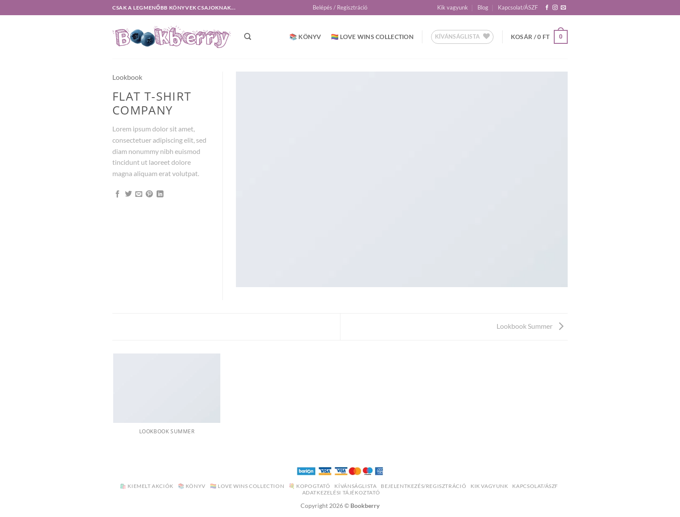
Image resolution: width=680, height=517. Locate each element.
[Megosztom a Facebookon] (117, 194)
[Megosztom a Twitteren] (128, 194)
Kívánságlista (355, 486)
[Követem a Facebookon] (546, 8)
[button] (340, 7)
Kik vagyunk (452, 7)
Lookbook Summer (530, 326)
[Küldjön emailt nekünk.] (563, 8)
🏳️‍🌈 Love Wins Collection (372, 36)
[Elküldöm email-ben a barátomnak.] (138, 194)
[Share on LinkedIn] (160, 194)
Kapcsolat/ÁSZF (518, 7)
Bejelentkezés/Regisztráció (423, 486)
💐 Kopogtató (309, 486)
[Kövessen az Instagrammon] (555, 8)
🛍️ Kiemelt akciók (146, 486)
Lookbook (127, 77)
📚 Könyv (305, 36)
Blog (482, 7)
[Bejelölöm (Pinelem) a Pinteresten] (149, 194)
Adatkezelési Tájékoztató (341, 492)
